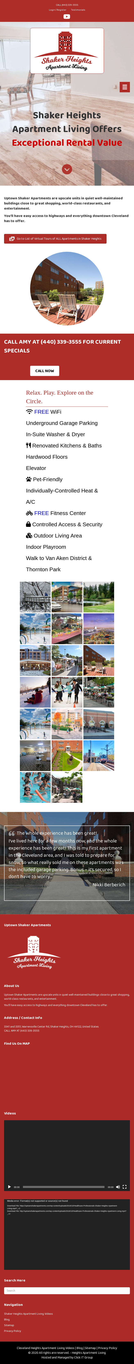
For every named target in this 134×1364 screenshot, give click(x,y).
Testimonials (78, 10)
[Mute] (118, 1187)
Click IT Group (83, 1357)
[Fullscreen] (125, 1187)
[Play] (9, 1187)
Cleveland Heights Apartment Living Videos (45, 1348)
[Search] (67, 1290)
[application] (67, 1155)
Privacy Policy (12, 1331)
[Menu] (125, 87)
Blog (7, 1319)
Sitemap (9, 1325)
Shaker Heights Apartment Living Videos (28, 1314)
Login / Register (57, 10)
